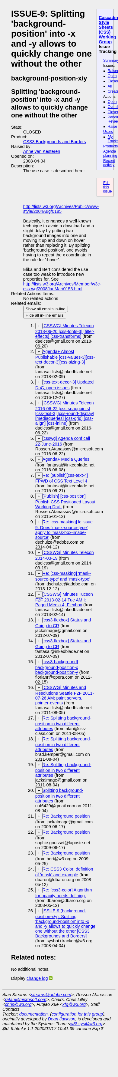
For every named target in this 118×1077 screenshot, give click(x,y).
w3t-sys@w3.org (86, 1023)
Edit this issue (107, 187)
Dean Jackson (61, 1018)
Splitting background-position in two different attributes (59, 795)
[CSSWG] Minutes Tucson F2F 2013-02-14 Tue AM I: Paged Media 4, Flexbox (64, 599)
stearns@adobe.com (51, 994)
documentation (33, 1014)
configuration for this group (77, 1014)
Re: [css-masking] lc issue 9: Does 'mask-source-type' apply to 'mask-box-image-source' (64, 529)
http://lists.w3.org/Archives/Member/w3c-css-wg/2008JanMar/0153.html (62, 286)
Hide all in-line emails (45, 315)
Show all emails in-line (45, 309)
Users (108, 132)
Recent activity (109, 163)
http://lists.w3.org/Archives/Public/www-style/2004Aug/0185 (61, 209)
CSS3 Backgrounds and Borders (54, 141)
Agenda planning (110, 153)
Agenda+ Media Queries (66, 459)
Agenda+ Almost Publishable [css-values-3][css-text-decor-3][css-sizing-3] (65, 356)
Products (110, 146)
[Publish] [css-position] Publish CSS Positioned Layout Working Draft (65, 501)
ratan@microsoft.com (25, 999)
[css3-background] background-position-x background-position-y (56, 667)
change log (37, 978)
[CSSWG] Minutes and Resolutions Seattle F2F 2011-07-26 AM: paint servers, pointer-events (64, 695)
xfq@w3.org (74, 1004)
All (110, 86)
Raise (112, 126)
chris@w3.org (18, 1004)
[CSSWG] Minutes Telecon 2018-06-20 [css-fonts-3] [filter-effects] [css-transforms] (64, 331)
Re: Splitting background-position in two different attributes (63, 723)
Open (112, 76)
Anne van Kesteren (41, 151)
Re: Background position (66, 816)
